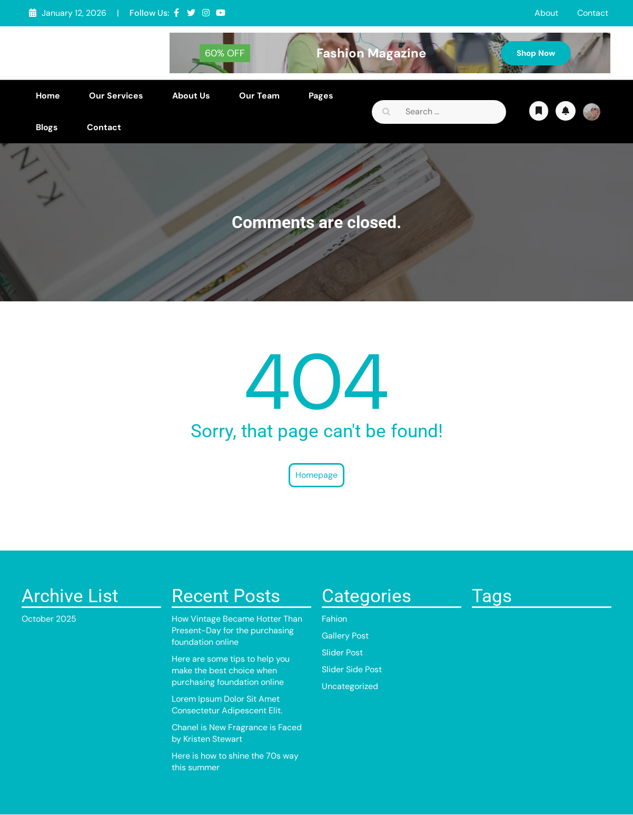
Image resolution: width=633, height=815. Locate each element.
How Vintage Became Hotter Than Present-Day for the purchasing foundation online (237, 630)
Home (48, 95)
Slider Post (342, 652)
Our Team (259, 95)
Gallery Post (345, 635)
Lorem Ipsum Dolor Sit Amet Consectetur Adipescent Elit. (227, 704)
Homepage (316, 474)
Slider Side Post (352, 669)
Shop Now (536, 53)
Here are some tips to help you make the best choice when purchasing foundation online (231, 670)
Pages (321, 95)
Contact (592, 12)
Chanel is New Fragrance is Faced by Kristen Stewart (237, 733)
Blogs (47, 127)
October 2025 (49, 618)
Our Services (116, 95)
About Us (191, 95)
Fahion (334, 618)
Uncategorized (350, 686)
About (546, 12)
